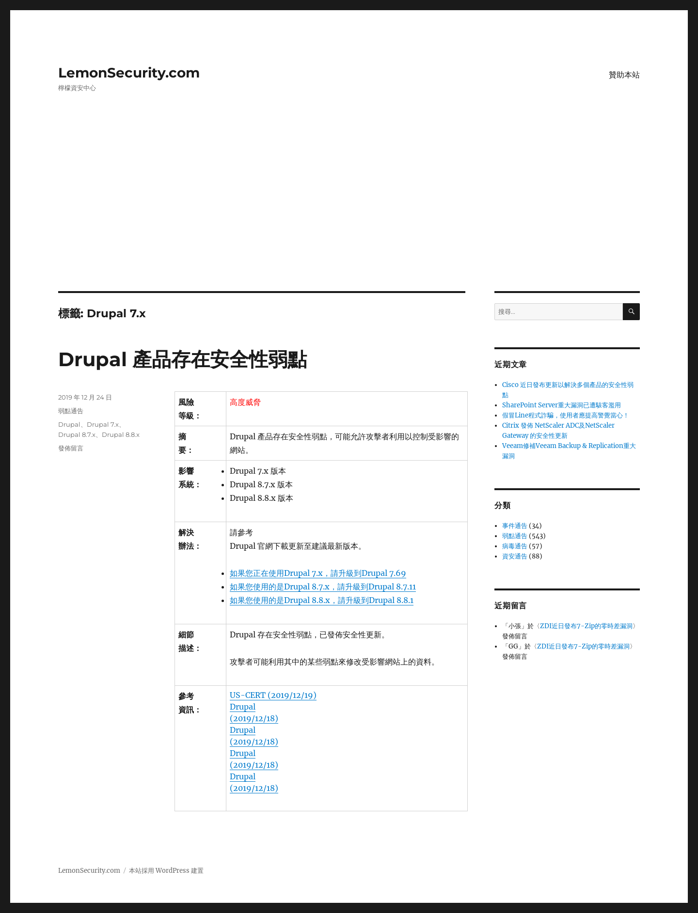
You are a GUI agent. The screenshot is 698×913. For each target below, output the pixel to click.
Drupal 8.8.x (121, 434)
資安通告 (514, 556)
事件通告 (514, 526)
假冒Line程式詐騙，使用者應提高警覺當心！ (565, 415)
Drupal (69, 424)
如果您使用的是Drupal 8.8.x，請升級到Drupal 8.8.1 (321, 600)
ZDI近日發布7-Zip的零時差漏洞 (586, 626)
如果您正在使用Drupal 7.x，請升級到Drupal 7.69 (318, 573)
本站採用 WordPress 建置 (166, 871)
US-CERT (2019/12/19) (273, 695)
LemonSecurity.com (129, 72)
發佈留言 (70, 448)
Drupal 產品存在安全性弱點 (182, 359)
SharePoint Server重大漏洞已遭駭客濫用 (561, 405)
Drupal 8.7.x (76, 434)
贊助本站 (624, 74)
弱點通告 (70, 411)
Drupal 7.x (103, 424)
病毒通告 (514, 546)
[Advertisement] (349, 219)
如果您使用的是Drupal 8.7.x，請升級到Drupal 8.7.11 (323, 586)
